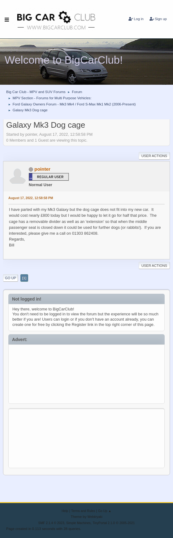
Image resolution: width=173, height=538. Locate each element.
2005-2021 (127, 523)
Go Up (10, 278)
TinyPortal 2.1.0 (104, 523)
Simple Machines (78, 523)
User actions (154, 156)
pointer (42, 169)
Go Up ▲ (104, 511)
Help (65, 511)
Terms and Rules (83, 511)
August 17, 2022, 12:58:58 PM (30, 198)
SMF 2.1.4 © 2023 (51, 523)
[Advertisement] (86, 372)
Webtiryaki (94, 517)
